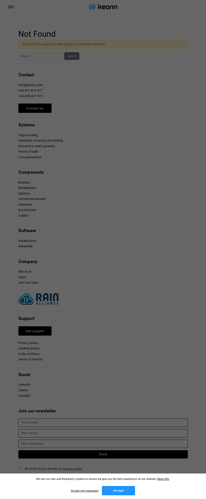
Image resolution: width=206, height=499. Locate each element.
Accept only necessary (85, 490)
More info (163, 479)
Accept (118, 490)
